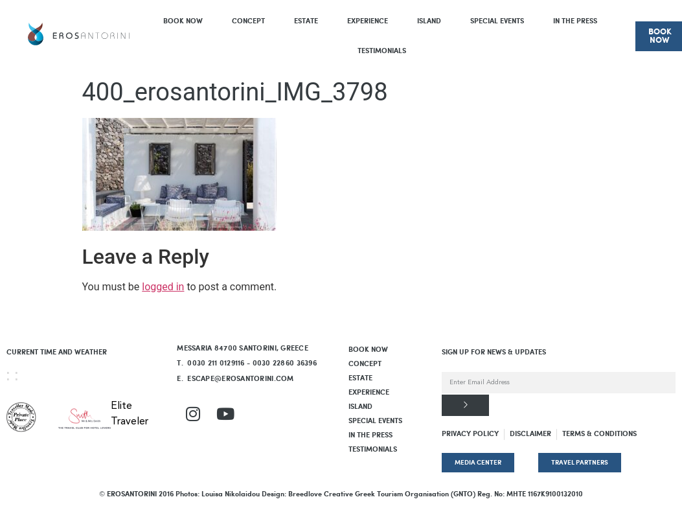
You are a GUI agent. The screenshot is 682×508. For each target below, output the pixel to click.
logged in (163, 287)
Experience (367, 21)
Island (429, 21)
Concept (248, 21)
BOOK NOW (183, 21)
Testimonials (382, 51)
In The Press (575, 21)
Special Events (497, 21)
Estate (306, 21)
